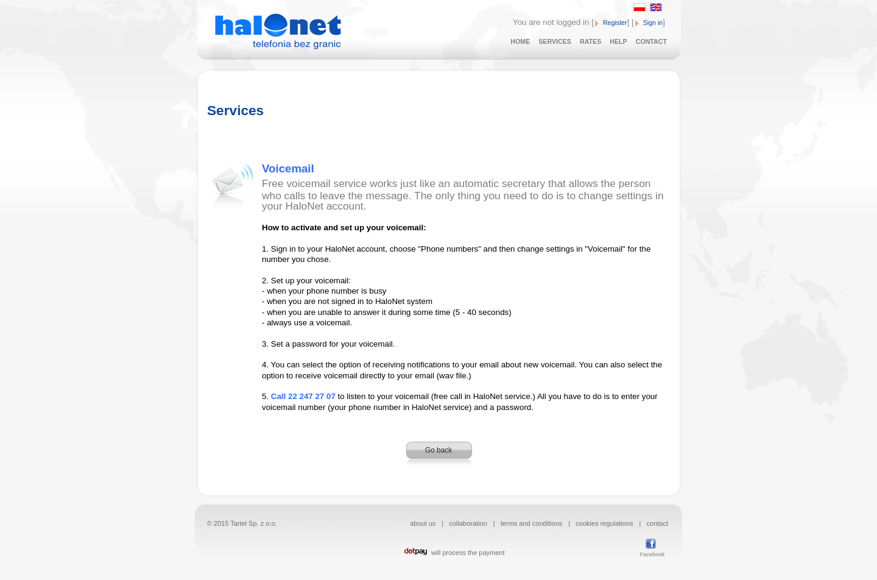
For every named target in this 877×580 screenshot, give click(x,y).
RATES (590, 41)
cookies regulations (604, 523)
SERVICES (554, 41)
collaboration (468, 523)
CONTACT (651, 41)
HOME (520, 41)
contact (657, 523)
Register (615, 22)
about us (422, 523)
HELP (618, 41)
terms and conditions (532, 523)
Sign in (653, 22)
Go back (439, 450)
